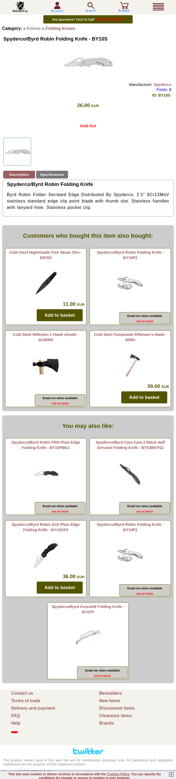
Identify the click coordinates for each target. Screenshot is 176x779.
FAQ (15, 715)
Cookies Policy (118, 774)
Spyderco (162, 84)
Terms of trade (25, 700)
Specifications (52, 175)
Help (15, 723)
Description (19, 175)
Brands (106, 723)
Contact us (22, 693)
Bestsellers (110, 693)
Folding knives (60, 28)
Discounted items (117, 708)
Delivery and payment (33, 708)
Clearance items (115, 715)
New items (109, 700)
